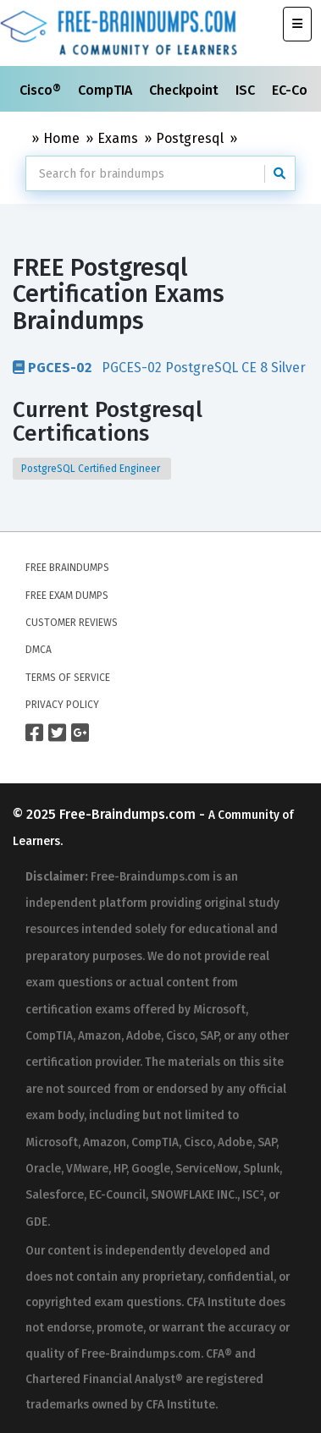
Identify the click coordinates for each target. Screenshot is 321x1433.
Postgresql (190, 138)
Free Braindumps (67, 568)
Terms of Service (67, 678)
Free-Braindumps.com (129, 814)
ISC (246, 90)
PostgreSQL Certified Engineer (92, 469)
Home (61, 138)
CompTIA (107, 90)
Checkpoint (185, 90)
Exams (117, 138)
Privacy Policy (62, 705)
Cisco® (41, 90)
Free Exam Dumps (66, 595)
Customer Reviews (71, 623)
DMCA (38, 650)
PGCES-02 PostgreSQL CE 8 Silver (159, 367)
